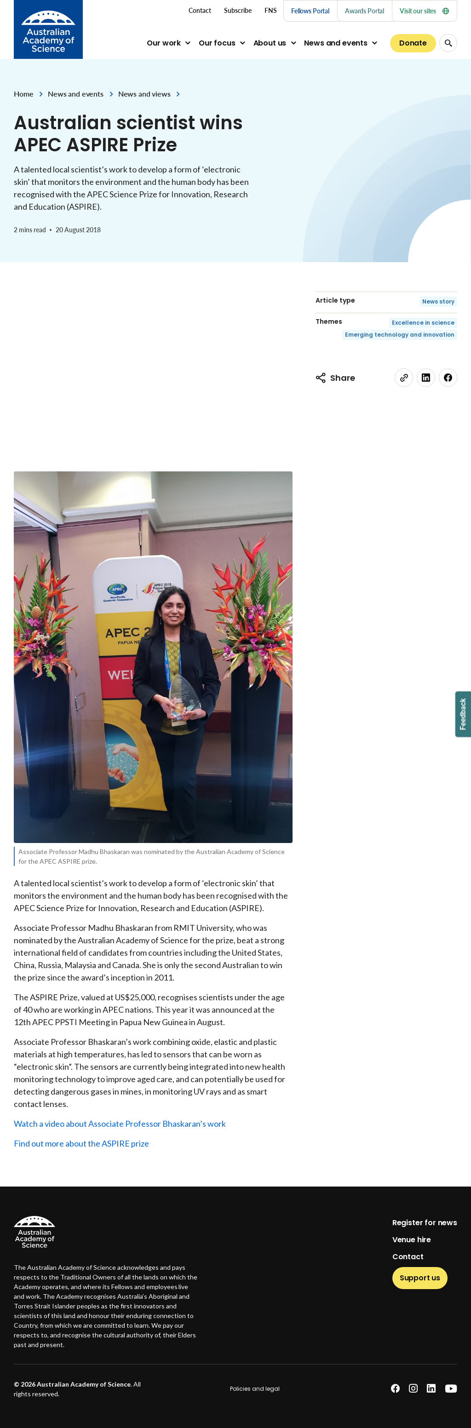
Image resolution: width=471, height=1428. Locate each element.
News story (438, 301)
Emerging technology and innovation (399, 334)
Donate (413, 43)
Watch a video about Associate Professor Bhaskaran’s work (120, 1123)
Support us (420, 1278)
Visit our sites (424, 11)
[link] (404, 377)
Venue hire (411, 1239)
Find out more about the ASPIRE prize (81, 1143)
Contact (408, 1256)
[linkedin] (426, 377)
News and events (336, 43)
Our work (164, 43)
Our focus (217, 43)
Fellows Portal (310, 11)
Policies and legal (255, 1389)
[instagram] (413, 1388)
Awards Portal (364, 11)
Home (23, 93)
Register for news (424, 1222)
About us (270, 43)
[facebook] (448, 377)
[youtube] (451, 1388)
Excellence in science (423, 323)
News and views (144, 93)
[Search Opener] (448, 43)
